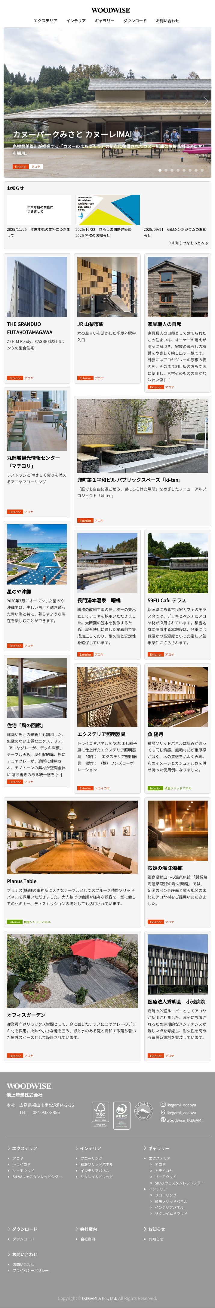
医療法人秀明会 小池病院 (176, 1001)
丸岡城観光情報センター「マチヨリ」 (33, 461)
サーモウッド (23, 1170)
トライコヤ (102, 788)
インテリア (76, 21)
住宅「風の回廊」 (26, 725)
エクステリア (45, 21)
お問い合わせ (167, 21)
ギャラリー (104, 21)
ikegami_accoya (178, 1105)
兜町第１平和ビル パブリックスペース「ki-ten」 (130, 488)
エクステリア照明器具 (101, 734)
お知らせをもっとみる (190, 242)
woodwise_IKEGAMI (182, 1121)
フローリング (91, 1158)
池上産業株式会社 (111, 10)
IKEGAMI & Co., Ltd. (99, 1298)
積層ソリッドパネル (37, 922)
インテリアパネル (95, 1170)
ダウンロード (135, 21)
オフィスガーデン (26, 1023)
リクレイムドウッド (97, 1176)
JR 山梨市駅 (90, 324)
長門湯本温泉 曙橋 (99, 600)
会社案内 (88, 1229)
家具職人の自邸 (164, 324)
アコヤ (35, 166)
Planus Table (21, 890)
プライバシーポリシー (31, 1270)
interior (14, 922)
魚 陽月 (155, 734)
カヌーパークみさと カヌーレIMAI (81, 133)
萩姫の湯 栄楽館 (165, 867)
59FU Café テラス (167, 600)
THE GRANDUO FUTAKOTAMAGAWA (29, 328)
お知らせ (156, 1229)
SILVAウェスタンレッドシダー (37, 1176)
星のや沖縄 (19, 591)
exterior (20, 166)
